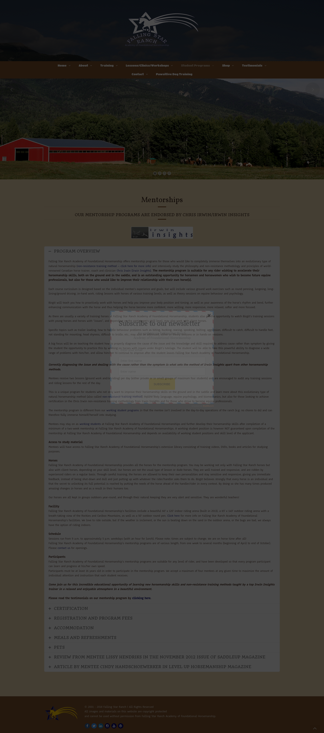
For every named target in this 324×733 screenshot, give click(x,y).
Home (62, 65)
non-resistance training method (122, 397)
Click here (173, 516)
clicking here (141, 598)
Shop (226, 65)
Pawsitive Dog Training (174, 74)
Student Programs (195, 65)
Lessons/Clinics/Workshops (147, 65)
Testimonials (252, 65)
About (83, 65)
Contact (138, 74)
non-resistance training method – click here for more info (113, 266)
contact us (64, 548)
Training (106, 65)
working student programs (122, 410)
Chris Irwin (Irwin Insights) (134, 271)
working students (90, 424)
